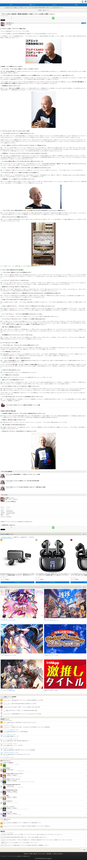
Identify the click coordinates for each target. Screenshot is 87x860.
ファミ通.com (54, 853)
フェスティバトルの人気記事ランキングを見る (8, 734)
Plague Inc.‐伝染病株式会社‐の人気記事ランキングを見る (9, 752)
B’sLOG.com (60, 853)
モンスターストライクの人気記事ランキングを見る (9, 743)
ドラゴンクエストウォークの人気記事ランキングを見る (9, 729)
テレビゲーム (31, 537)
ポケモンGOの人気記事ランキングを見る (7, 757)
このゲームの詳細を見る (11, 501)
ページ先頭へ (83, 849)
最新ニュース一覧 (23, 7)
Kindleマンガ (16, 537)
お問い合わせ (26, 853)
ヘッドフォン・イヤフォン (6, 537)
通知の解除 (49, 853)
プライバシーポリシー (42, 853)
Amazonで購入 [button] (17, 582)
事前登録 (40, 10)
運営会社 (35, 853)
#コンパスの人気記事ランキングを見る (7, 725)
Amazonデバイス (24, 537)
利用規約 (31, 853)
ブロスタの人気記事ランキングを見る (7, 748)
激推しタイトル (46, 10)
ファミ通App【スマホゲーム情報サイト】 (11, 7)
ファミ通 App (4, 2)
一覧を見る (84, 534)
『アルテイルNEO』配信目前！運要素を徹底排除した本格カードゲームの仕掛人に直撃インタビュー (45, 7)
